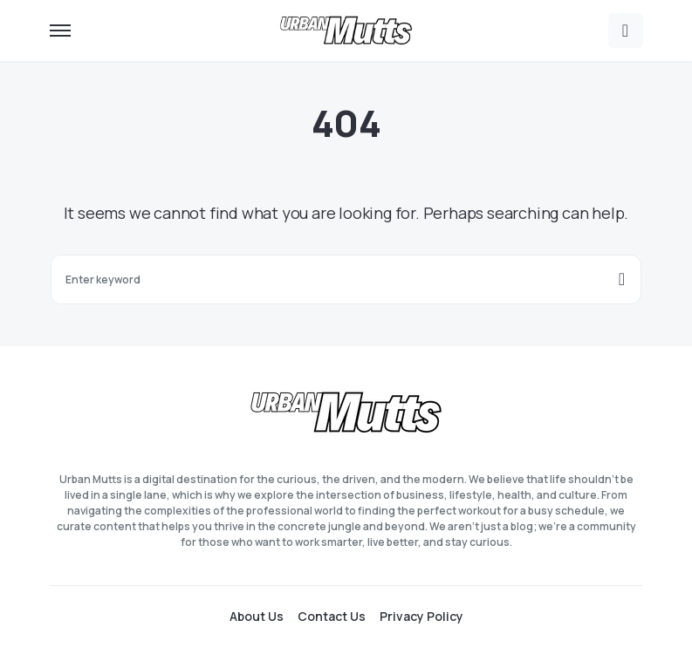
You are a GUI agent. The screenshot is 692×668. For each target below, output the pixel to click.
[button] (60, 30)
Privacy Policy (421, 616)
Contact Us (332, 616)
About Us (257, 616)
